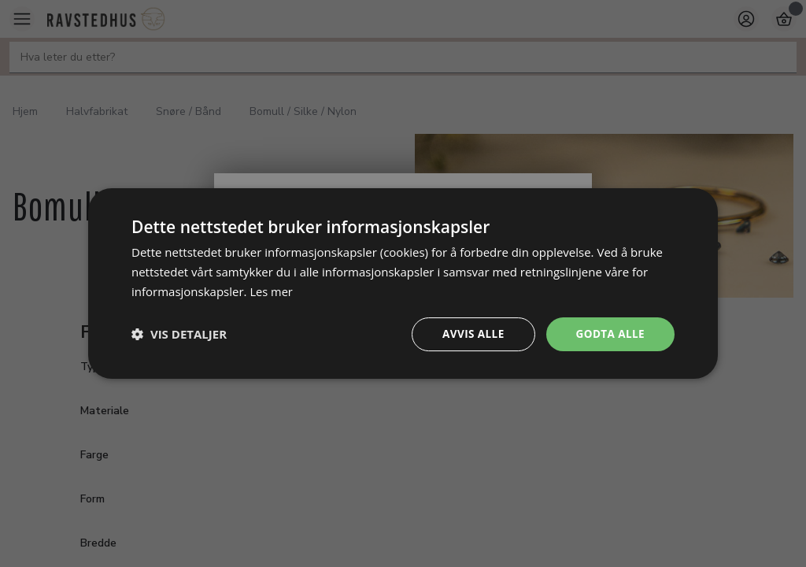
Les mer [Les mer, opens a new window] (272, 290)
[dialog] (403, 283)
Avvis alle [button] (469, 333)
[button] (179, 334)
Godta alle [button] (609, 333)
